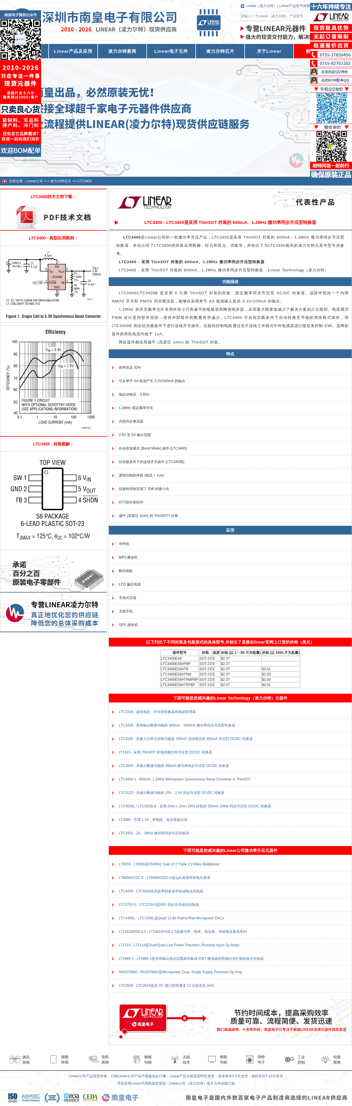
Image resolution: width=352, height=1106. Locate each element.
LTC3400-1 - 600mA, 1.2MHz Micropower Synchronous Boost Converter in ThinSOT (184, 779)
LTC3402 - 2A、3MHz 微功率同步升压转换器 (154, 833)
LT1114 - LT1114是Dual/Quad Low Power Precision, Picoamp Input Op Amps (179, 945)
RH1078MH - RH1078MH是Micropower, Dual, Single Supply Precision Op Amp (180, 972)
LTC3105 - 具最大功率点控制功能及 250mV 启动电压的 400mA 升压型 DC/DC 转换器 (186, 739)
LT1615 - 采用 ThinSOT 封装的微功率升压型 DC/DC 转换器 (165, 752)
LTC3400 (84, 181)
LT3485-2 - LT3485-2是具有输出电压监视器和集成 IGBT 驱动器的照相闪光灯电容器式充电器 (191, 959)
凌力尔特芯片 (220, 51)
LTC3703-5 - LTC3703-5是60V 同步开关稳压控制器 (159, 905)
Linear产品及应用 (73, 51)
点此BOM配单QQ (335, 80)
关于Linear (269, 51)
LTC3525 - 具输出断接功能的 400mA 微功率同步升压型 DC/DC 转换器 (174, 766)
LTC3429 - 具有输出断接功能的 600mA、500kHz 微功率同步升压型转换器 (177, 725)
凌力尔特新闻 (122, 51)
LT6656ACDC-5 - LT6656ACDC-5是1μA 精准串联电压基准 (164, 878)
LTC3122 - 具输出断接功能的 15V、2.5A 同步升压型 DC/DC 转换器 (171, 793)
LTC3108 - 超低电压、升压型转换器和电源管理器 (157, 712)
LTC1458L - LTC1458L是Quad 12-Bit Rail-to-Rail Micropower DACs (171, 918)
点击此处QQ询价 (334, 72)
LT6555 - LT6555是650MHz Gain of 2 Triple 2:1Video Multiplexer (169, 864)
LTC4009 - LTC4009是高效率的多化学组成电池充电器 (161, 891)
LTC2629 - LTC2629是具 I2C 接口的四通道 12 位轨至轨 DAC (166, 986)
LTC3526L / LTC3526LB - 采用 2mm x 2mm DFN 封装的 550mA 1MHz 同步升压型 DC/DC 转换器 (195, 806)
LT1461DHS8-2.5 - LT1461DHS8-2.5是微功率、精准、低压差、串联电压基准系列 (183, 932)
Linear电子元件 (171, 51)
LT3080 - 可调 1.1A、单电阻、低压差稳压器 (153, 820)
